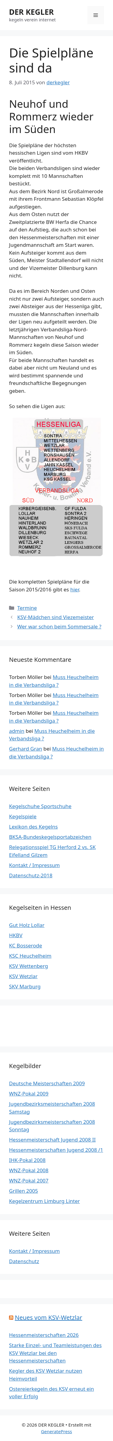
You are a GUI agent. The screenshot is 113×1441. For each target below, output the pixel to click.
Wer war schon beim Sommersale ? (59, 626)
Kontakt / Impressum (34, 865)
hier (74, 589)
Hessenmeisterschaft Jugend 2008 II (52, 1139)
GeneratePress (56, 1431)
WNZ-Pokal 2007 (29, 1180)
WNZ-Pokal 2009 (29, 1093)
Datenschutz (24, 1261)
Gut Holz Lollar (27, 925)
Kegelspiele (22, 816)
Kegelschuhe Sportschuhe (40, 806)
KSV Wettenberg (28, 965)
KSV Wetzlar (23, 976)
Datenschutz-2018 (30, 875)
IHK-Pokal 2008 (27, 1160)
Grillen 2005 (23, 1190)
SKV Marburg (25, 986)
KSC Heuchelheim (30, 955)
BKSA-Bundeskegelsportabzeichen (50, 836)
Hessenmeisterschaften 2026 (44, 1334)
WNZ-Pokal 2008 (29, 1170)
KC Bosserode (25, 945)
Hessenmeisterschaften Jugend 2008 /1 (56, 1149)
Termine (27, 607)
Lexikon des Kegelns (33, 826)
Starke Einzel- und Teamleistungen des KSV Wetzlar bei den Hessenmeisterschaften (55, 1353)
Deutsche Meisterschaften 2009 (47, 1083)
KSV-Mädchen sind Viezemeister (55, 617)
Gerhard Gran (25, 748)
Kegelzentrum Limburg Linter (44, 1201)
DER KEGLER (31, 12)
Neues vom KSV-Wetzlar (48, 1317)
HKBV (15, 935)
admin (16, 730)
